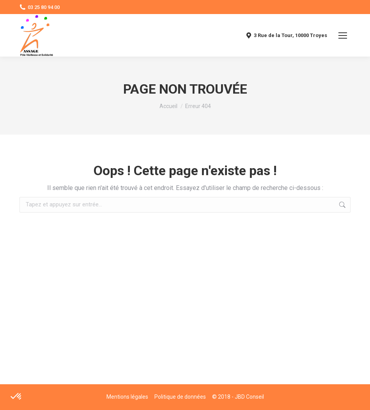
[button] (16, 396)
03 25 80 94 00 (39, 7)
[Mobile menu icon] (343, 35)
